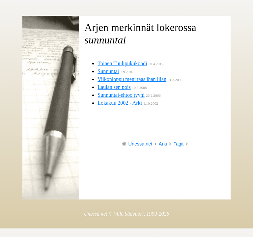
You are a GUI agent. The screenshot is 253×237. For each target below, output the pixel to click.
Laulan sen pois (114, 87)
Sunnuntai (108, 71)
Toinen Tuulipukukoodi (122, 63)
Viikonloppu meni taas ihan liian (132, 79)
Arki (163, 143)
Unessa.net (140, 143)
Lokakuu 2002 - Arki (120, 103)
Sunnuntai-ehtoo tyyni (121, 95)
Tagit (178, 143)
